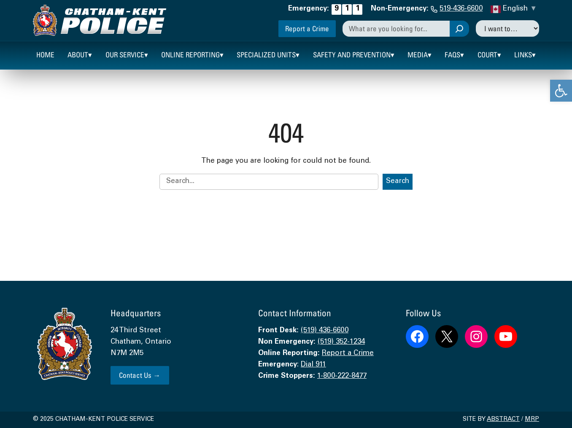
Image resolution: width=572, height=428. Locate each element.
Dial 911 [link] (313, 365)
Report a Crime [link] (307, 28)
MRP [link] (532, 420)
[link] (561, 91)
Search (397, 181)
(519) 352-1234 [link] (341, 342)
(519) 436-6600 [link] (324, 330)
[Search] (459, 29)
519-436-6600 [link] (461, 9)
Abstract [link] (503, 420)
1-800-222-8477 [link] (342, 376)
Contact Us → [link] (139, 375)
